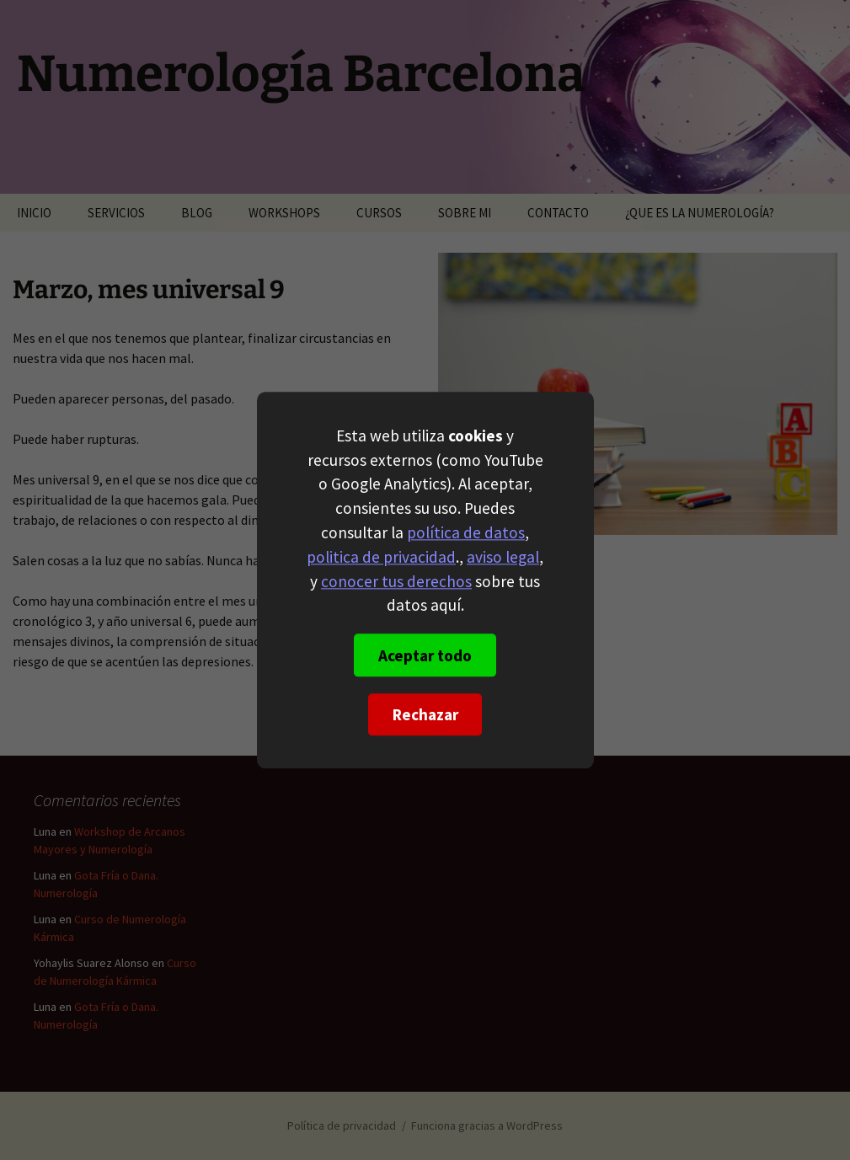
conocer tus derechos (396, 581)
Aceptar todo (425, 655)
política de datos (466, 532)
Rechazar (425, 714)
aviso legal (503, 557)
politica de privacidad (381, 557)
